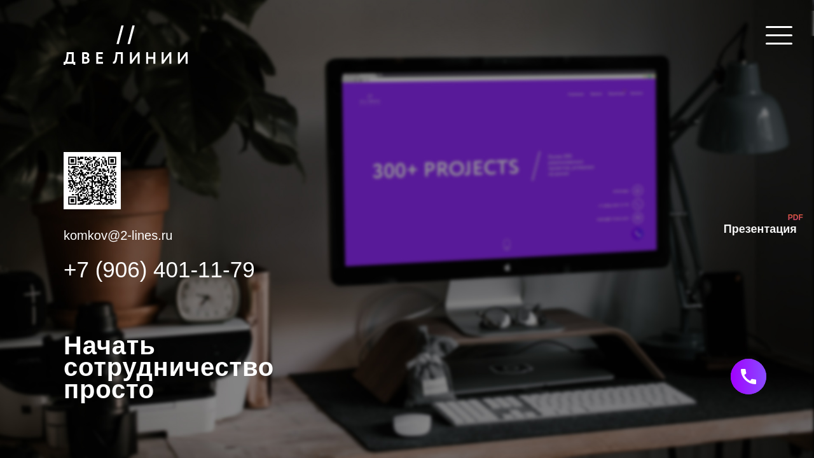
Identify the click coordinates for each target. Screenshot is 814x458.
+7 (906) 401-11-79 (159, 270)
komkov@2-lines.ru (118, 235)
